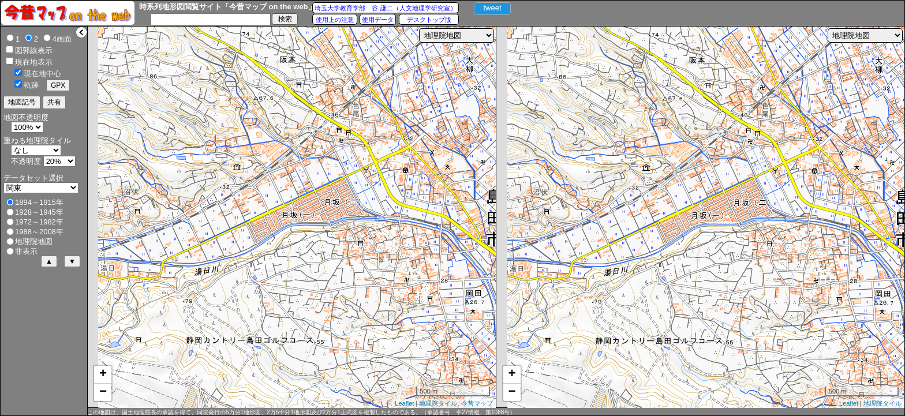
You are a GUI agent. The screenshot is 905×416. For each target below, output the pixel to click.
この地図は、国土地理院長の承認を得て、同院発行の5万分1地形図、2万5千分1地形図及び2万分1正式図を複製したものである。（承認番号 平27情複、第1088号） (301, 412)
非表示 (26, 251)
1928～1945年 (39, 212)
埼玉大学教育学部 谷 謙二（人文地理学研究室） (385, 8)
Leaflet (404, 403)
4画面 (62, 39)
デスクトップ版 (429, 19)
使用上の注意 (335, 19)
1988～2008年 (39, 231)
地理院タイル (438, 403)
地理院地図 (34, 241)
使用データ (378, 19)
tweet (492, 7)
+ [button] (103, 374)
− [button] (103, 392)
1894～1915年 (39, 202)
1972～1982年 (39, 222)
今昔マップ (477, 403)
